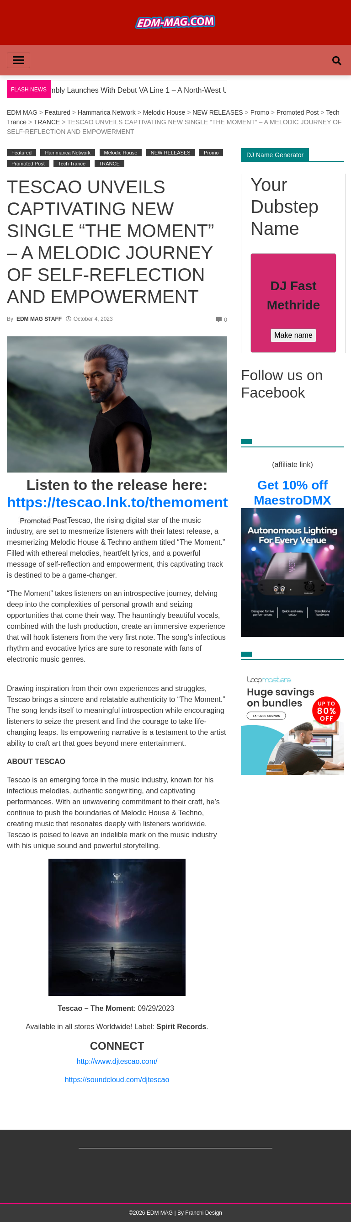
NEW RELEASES (217, 112)
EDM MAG (22, 112)
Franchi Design (203, 1213)
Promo (259, 112)
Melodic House (164, 112)
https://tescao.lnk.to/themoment (117, 502)
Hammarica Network (107, 112)
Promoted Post (298, 112)
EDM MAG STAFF (39, 319)
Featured (57, 112)
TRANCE (47, 122)
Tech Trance (71, 163)
